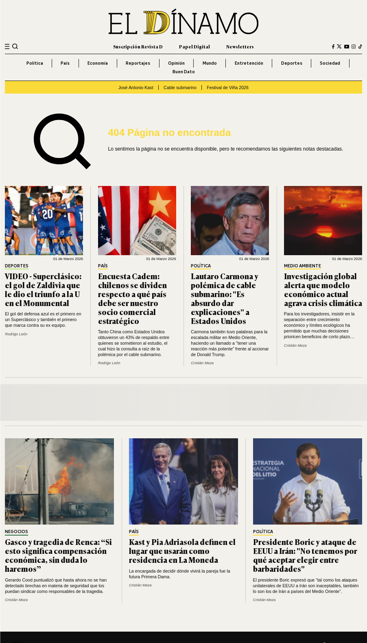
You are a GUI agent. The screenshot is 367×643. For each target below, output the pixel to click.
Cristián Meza (202, 363)
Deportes (291, 63)
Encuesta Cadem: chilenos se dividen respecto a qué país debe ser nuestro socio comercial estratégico (132, 298)
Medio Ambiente (302, 266)
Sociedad (330, 63)
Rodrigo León (16, 334)
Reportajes (138, 63)
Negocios (16, 531)
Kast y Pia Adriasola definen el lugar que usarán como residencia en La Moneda (182, 550)
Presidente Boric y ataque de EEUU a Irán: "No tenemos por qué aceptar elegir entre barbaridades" (305, 555)
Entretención (249, 63)
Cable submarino (180, 87)
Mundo (210, 63)
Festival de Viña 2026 (228, 87)
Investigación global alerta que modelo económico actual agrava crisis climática (323, 289)
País (65, 63)
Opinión (176, 63)
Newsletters (240, 46)
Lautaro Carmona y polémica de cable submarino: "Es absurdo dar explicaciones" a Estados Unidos (224, 298)
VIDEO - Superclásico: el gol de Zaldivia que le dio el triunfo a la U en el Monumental (43, 289)
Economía (97, 63)
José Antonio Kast (135, 87)
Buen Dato (184, 71)
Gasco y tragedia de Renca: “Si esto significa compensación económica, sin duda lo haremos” (58, 555)
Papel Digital (194, 46)
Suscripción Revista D (138, 46)
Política (34, 63)
